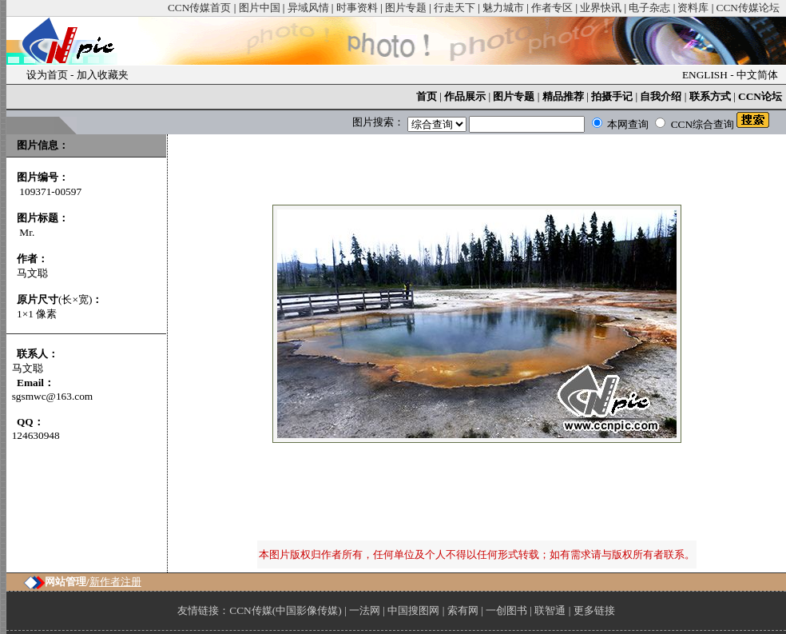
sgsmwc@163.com (52, 396)
